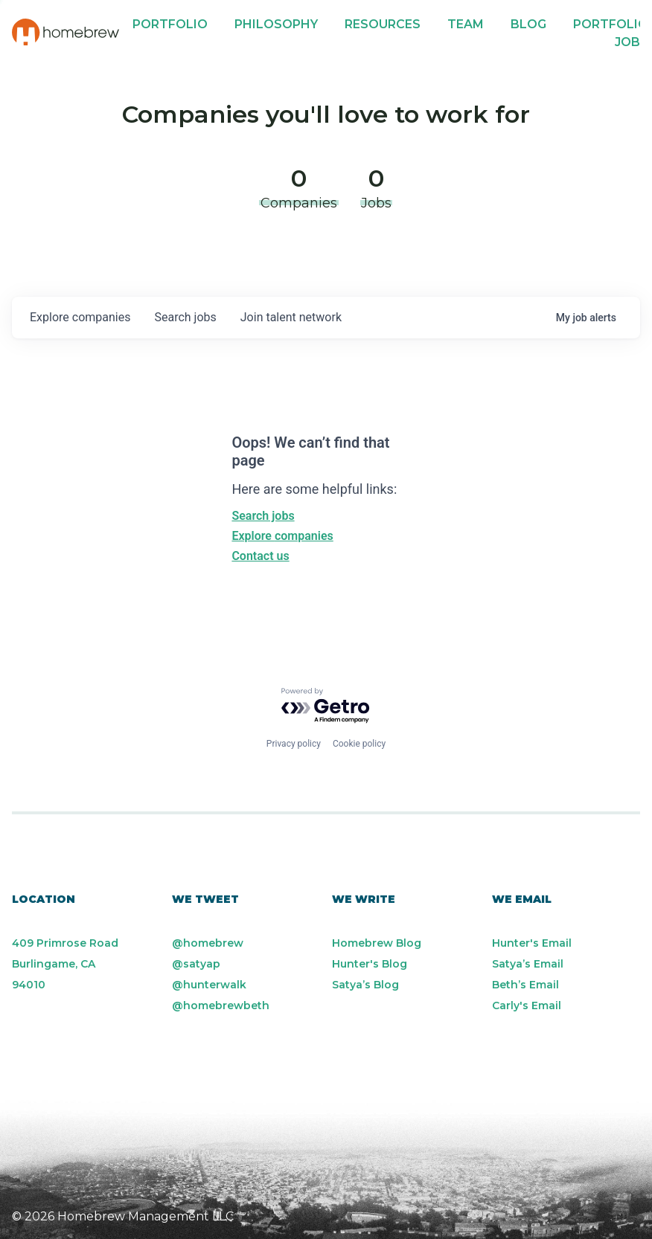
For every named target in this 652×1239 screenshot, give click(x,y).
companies (80, 317)
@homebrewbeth (220, 1005)
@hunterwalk (209, 984)
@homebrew (207, 943)
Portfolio (170, 24)
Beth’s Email (525, 984)
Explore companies (282, 536)
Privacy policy (293, 743)
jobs (185, 317)
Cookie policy (359, 743)
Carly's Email (526, 1005)
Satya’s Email (527, 964)
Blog (528, 24)
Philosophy (276, 24)
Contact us (260, 556)
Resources (383, 24)
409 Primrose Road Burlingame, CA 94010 (65, 963)
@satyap (196, 964)
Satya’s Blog (365, 984)
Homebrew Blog (376, 943)
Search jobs (262, 516)
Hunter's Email (532, 943)
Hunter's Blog (369, 964)
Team (465, 24)
